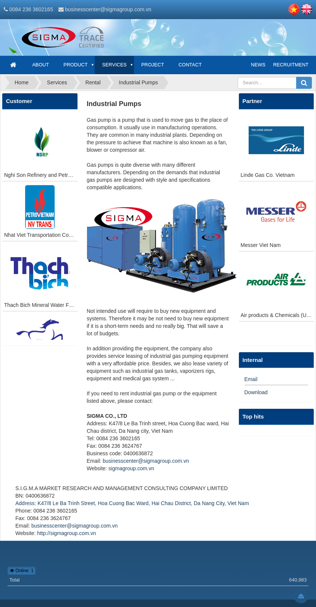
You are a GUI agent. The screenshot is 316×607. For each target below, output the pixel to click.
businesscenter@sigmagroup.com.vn (108, 9)
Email (251, 379)
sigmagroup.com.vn (131, 468)
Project (152, 64)
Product (76, 64)
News (258, 64)
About (40, 64)
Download (256, 392)
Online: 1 (21, 570)
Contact (190, 64)
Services (114, 64)
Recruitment (291, 64)
